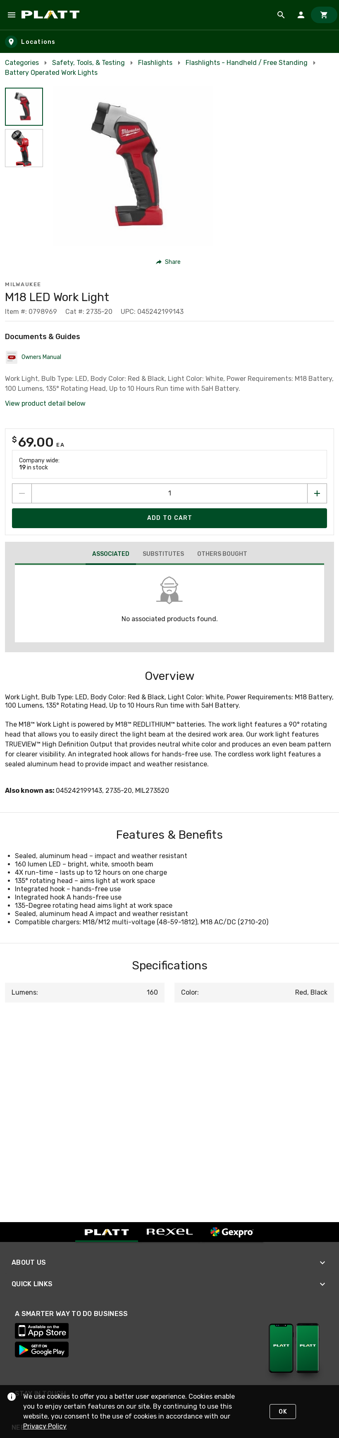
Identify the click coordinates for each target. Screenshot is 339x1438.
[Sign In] (301, 15)
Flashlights (155, 63)
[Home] (51, 15)
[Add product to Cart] (169, 518)
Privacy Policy (45, 1426)
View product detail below (45, 403)
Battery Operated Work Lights (51, 73)
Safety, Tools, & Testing (88, 63)
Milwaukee (23, 284)
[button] (168, 261)
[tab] (111, 555)
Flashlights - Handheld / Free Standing (247, 63)
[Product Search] (281, 15)
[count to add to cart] (169, 493)
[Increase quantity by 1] (317, 493)
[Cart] (324, 15)
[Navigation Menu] (11, 15)
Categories (22, 63)
